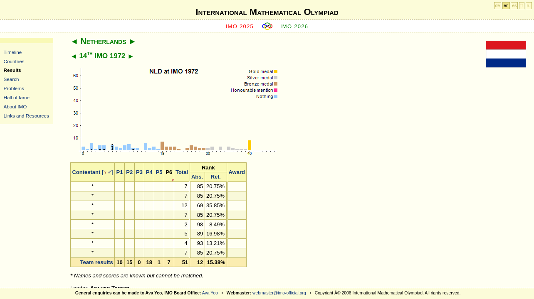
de (497, 5)
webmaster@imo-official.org (279, 293)
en (506, 5)
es (514, 5)
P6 (169, 172)
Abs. (197, 177)
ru (529, 5)
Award (236, 172)
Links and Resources (26, 115)
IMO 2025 (240, 26)
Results (12, 70)
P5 (159, 172)
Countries (14, 61)
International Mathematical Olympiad (266, 12)
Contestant (86, 172)
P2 (129, 172)
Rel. (216, 177)
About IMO (15, 106)
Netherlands (103, 41)
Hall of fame (17, 97)
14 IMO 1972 (102, 56)
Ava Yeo (210, 293)
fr (521, 5)
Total (182, 172)
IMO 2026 (294, 26)
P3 (139, 172)
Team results (96, 262)
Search (11, 79)
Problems (14, 88)
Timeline (13, 52)
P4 (149, 172)
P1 (119, 172)
